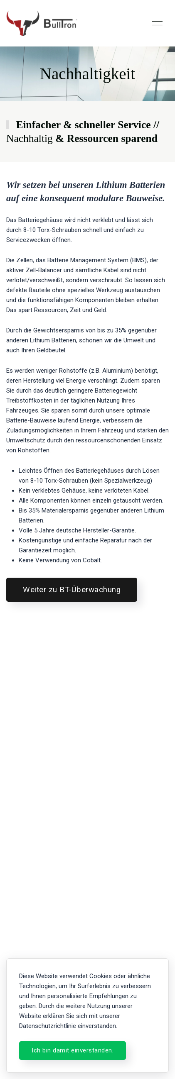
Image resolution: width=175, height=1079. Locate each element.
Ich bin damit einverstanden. (72, 1050)
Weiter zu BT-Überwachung (72, 589)
